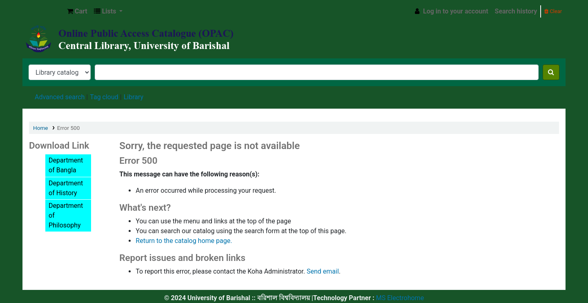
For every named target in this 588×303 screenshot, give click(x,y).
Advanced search (60, 97)
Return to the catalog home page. (184, 241)
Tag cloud (104, 97)
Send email (323, 271)
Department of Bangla (66, 165)
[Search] (551, 72)
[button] (77, 11)
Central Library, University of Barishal (43, 11)
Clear (553, 11)
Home (40, 128)
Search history (516, 11)
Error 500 (68, 128)
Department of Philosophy (66, 215)
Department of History (66, 188)
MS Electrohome (399, 298)
